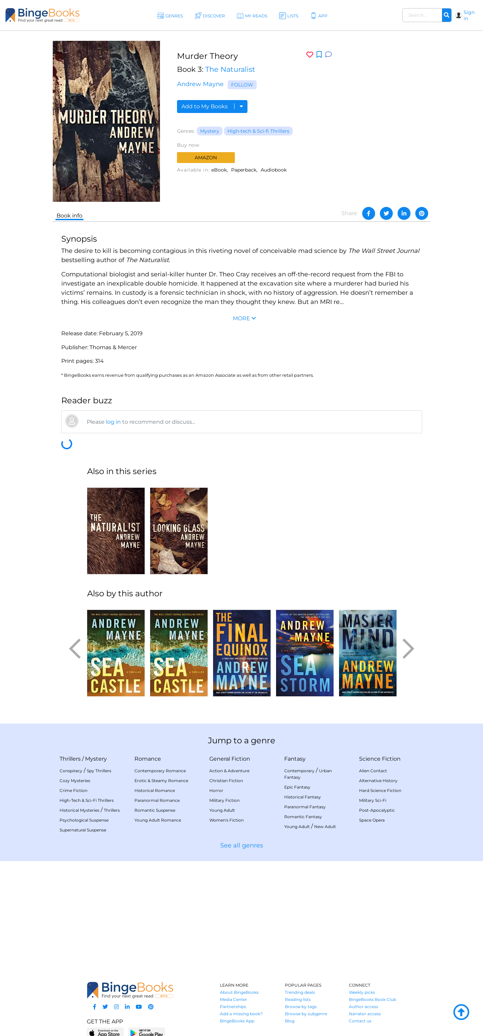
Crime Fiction (73, 790)
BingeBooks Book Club (372, 999)
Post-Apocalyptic (377, 810)
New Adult (325, 826)
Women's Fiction (226, 820)
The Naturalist (230, 69)
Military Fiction (224, 800)
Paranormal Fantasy (305, 806)
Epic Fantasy (297, 787)
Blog (289, 1020)
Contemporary (299, 770)
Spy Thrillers (99, 770)
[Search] (446, 15)
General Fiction (229, 759)
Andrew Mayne (200, 84)
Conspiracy (71, 770)
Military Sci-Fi (372, 800)
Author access (363, 1006)
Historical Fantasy (302, 796)
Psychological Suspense (84, 820)
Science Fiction (380, 759)
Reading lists (298, 999)
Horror (216, 790)
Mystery (209, 131)
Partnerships (233, 1006)
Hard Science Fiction (380, 790)
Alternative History (378, 780)
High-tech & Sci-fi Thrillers (258, 131)
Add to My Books (212, 106)
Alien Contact (373, 770)
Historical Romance (154, 790)
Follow (242, 85)
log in (113, 422)
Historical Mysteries (79, 810)
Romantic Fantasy (303, 816)
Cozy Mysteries (75, 780)
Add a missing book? (241, 1013)
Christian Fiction (226, 780)
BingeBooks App (237, 1020)
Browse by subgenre (306, 1013)
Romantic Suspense (154, 810)
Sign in (469, 15)
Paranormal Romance (157, 800)
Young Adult (222, 810)
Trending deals (300, 992)
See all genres (241, 845)
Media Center (233, 999)
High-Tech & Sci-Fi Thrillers (87, 800)
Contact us (360, 1020)
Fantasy (295, 759)
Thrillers (70, 759)
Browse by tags (301, 1006)
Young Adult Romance (157, 820)
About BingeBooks (239, 992)
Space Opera (372, 820)
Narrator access (365, 1013)
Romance (147, 759)
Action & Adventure (229, 770)
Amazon (206, 158)
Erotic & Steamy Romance (161, 780)
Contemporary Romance (160, 770)
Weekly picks (362, 992)
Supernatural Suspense (83, 829)
